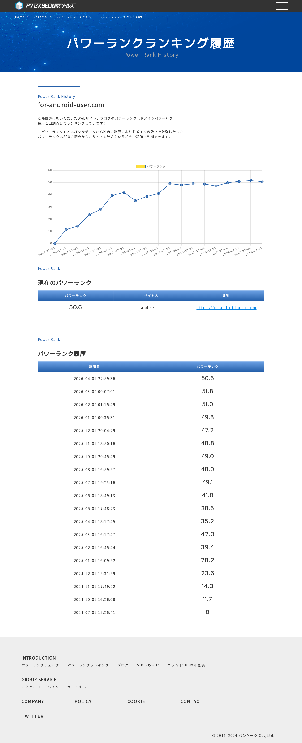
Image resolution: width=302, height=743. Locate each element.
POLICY (83, 701)
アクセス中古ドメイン (40, 686)
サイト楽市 (76, 686)
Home (19, 16)
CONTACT (192, 701)
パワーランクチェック (40, 665)
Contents (41, 16)
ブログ (123, 665)
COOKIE (136, 701)
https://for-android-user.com (226, 307)
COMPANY (33, 701)
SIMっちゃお (148, 665)
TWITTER (33, 716)
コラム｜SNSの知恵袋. (186, 665)
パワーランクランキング (74, 16)
